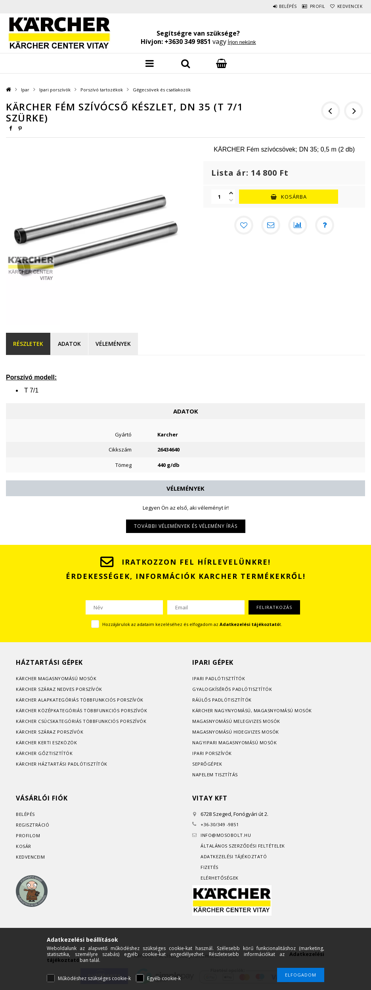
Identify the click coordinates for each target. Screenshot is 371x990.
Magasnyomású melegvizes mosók (236, 721)
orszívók (90, 689)
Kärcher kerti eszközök (46, 742)
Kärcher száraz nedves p (47, 689)
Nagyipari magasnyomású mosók (234, 742)
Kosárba (294, 196)
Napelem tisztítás (215, 775)
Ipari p (200, 678)
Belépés (272, 6)
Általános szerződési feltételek (243, 846)
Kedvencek (346, 6)
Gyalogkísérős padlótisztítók (232, 689)
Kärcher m (29, 678)
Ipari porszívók (55, 90)
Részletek (28, 343)
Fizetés (209, 867)
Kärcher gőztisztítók (44, 753)
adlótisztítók (226, 678)
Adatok (69, 343)
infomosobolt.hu (226, 835)
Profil (307, 6)
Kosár (23, 846)
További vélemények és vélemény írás (185, 526)
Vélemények (113, 343)
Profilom (28, 835)
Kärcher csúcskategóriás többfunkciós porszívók (81, 721)
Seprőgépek (207, 764)
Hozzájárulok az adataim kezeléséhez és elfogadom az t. (192, 624)
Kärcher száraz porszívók (49, 732)
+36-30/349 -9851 (220, 824)
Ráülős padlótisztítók (222, 700)
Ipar (25, 90)
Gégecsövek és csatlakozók (162, 90)
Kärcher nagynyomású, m (225, 710)
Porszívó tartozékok (101, 90)
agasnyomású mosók (69, 678)
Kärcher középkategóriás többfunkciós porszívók (81, 710)
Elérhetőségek (220, 878)
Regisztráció (32, 825)
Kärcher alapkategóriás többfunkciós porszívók (79, 700)
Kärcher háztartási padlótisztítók (61, 764)
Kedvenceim (30, 857)
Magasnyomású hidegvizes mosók (235, 732)
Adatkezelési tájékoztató (234, 856)
